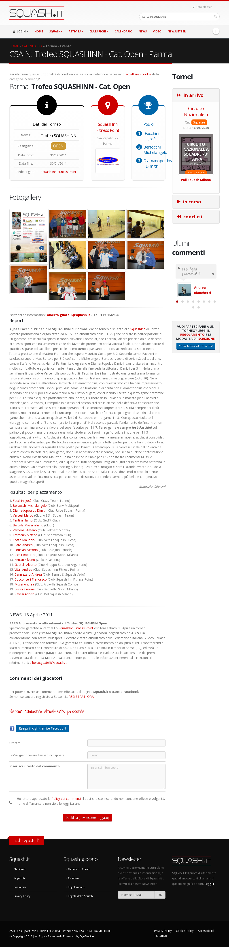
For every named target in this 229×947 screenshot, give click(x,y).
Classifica (73, 878)
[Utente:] (126, 743)
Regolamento (192, 379)
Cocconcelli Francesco (31, 579)
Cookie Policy (184, 931)
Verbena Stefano (25, 530)
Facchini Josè (152, 136)
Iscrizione (206, 383)
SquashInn (137, 329)
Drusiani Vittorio (26, 550)
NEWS (143, 31)
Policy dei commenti (66, 798)
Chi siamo (19, 869)
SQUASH (55, 31)
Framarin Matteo (25, 535)
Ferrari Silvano (25, 560)
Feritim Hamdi (23, 520)
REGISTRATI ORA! (81, 696)
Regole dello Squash (80, 896)
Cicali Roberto (25, 555)
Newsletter (177, 31)
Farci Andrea (24, 545)
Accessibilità (206, 931)
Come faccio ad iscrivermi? (196, 390)
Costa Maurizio (24, 540)
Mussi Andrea (24, 584)
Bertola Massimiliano (28, 525)
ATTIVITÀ (76, 31)
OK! (160, 895)
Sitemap (161, 936)
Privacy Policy (22, 896)
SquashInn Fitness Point (76, 628)
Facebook (216, 31)
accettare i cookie (138, 74)
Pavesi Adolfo (24, 594)
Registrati (19, 878)
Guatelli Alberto (26, 564)
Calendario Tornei (79, 869)
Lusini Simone (25, 589)
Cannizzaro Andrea (28, 574)
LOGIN (20, 31)
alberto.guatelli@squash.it (68, 315)
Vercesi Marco (23, 515)
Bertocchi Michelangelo (155, 149)
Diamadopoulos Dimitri (157, 163)
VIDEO (157, 31)
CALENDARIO (123, 31)
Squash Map (202, 7)
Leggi (209, 884)
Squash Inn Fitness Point (58, 172)
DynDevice (87, 936)
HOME (39, 31)
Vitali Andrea (23, 569)
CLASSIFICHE (98, 31)
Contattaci (20, 887)
